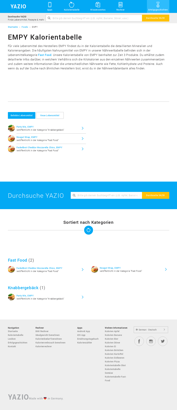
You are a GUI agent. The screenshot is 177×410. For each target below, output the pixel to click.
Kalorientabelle (71, 6)
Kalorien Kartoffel (114, 354)
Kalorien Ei (110, 346)
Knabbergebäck (23, 287)
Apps (50, 6)
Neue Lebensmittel (49, 115)
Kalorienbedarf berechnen (49, 338)
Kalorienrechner (44, 346)
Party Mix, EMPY (25, 126)
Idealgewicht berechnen (48, 335)
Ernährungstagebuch (88, 338)
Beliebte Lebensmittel (22, 115)
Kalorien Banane (113, 335)
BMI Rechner (42, 331)
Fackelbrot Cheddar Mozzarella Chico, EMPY (39, 147)
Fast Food (44, 55)
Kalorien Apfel (112, 331)
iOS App (81, 335)
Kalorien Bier (111, 338)
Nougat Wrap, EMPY (26, 137)
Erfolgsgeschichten (158, 6)
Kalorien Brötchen (114, 350)
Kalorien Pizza (112, 361)
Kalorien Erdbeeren (114, 357)
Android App (83, 331)
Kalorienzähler (84, 342)
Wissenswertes (97, 6)
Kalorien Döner (112, 342)
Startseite (13, 331)
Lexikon (12, 338)
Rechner (120, 6)
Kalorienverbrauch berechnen (50, 342)
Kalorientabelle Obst (115, 365)
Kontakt (12, 346)
